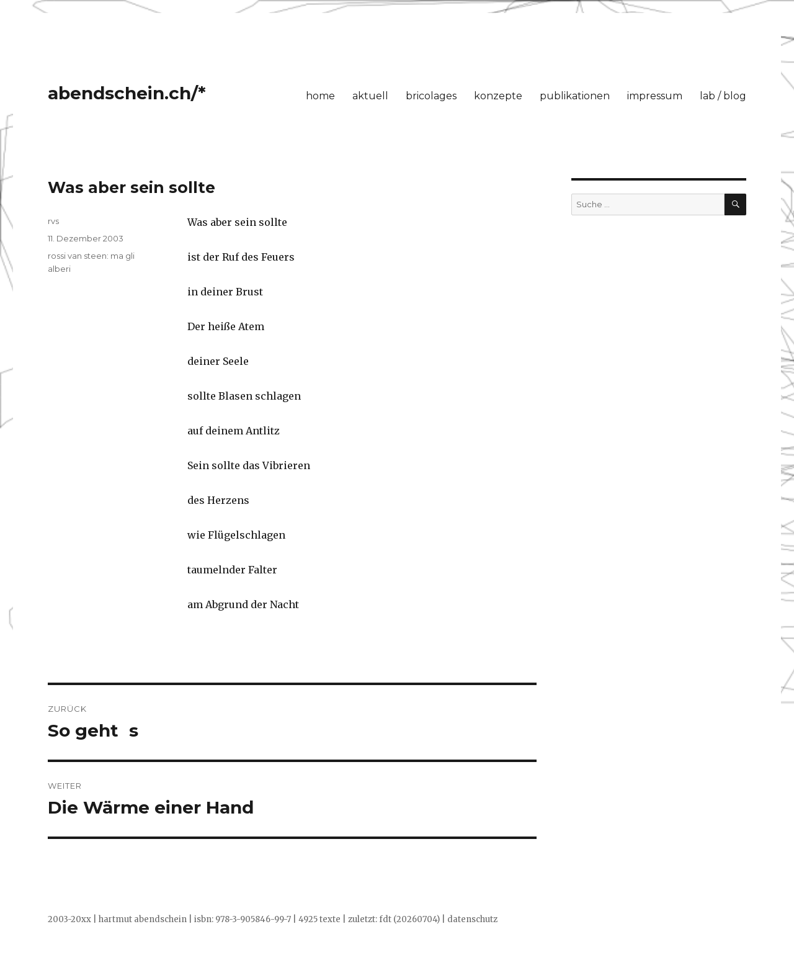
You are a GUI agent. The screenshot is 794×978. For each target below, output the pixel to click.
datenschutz (472, 919)
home (320, 96)
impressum (654, 96)
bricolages (431, 96)
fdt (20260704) (409, 919)
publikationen (575, 96)
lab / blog (723, 96)
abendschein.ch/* (127, 93)
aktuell (370, 96)
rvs (53, 221)
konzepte (498, 96)
